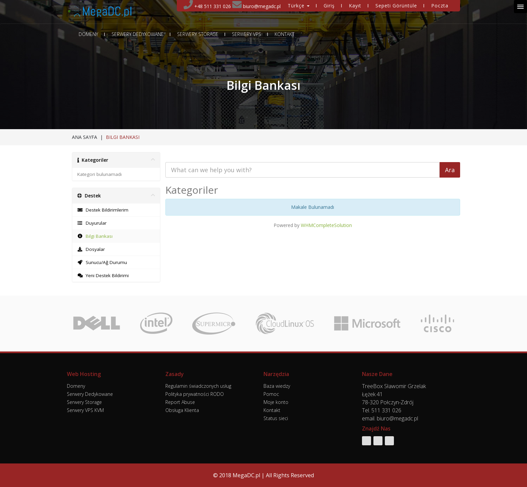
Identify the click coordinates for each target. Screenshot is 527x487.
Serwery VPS (246, 34)
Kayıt (355, 5)
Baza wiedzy (277, 386)
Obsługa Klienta (182, 410)
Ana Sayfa (84, 137)
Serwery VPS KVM (85, 410)
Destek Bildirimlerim (102, 210)
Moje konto (276, 402)
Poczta (439, 5)
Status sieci (276, 418)
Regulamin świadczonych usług (198, 386)
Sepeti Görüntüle (396, 5)
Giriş (329, 5)
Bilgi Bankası (95, 236)
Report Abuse (180, 402)
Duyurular (92, 223)
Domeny (88, 34)
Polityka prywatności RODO (194, 394)
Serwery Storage (197, 34)
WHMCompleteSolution (326, 225)
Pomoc (271, 394)
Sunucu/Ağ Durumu (102, 262)
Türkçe (299, 5)
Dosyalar (91, 249)
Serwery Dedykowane (138, 34)
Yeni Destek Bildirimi (103, 275)
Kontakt (284, 34)
